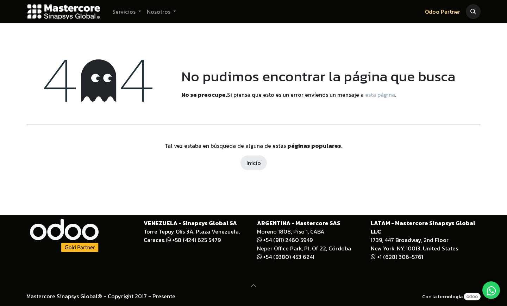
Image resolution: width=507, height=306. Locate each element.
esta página (380, 94)
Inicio (253, 163)
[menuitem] (126, 12)
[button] (473, 11)
